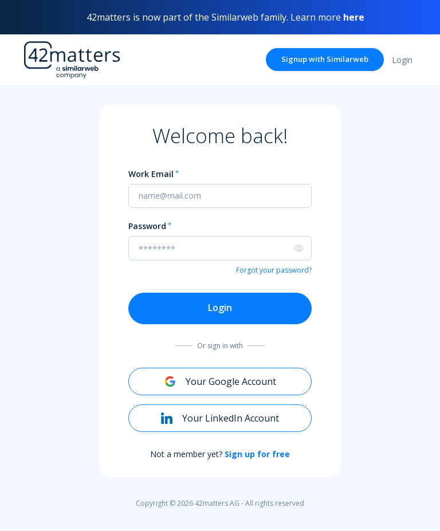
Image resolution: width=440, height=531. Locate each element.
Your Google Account (220, 381)
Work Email (151, 174)
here (353, 17)
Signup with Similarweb (324, 59)
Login (220, 307)
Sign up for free (257, 454)
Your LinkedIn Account (220, 418)
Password (147, 226)
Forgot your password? (274, 270)
